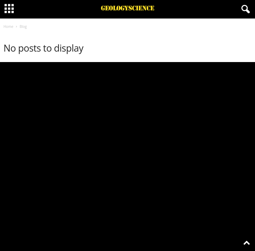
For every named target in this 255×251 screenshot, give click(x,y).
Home (8, 26)
